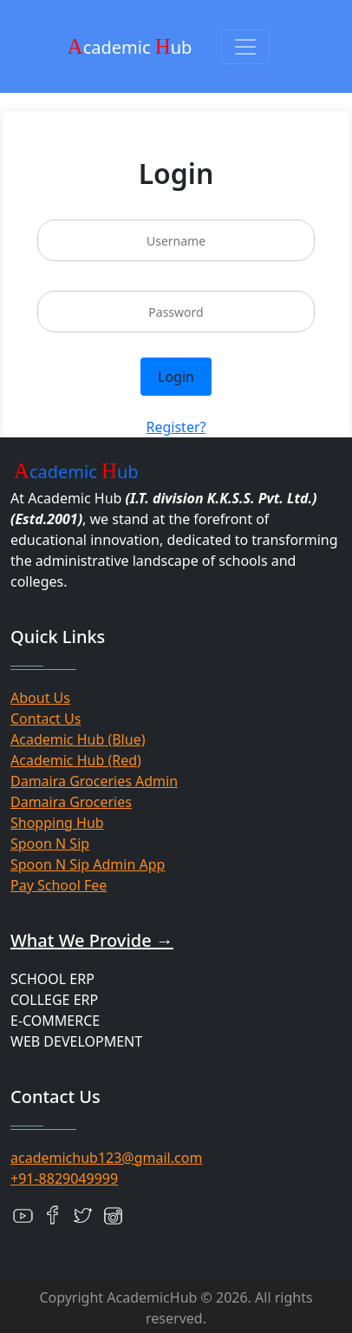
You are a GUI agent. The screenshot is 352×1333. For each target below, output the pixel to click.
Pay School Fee (58, 885)
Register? (176, 427)
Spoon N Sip (49, 843)
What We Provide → (91, 940)
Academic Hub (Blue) (77, 739)
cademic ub (130, 47)
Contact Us (45, 718)
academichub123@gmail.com (106, 1157)
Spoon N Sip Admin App (87, 864)
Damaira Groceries (71, 801)
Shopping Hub (57, 822)
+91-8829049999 (64, 1178)
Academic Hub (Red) (75, 760)
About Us (40, 697)
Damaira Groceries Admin (94, 781)
